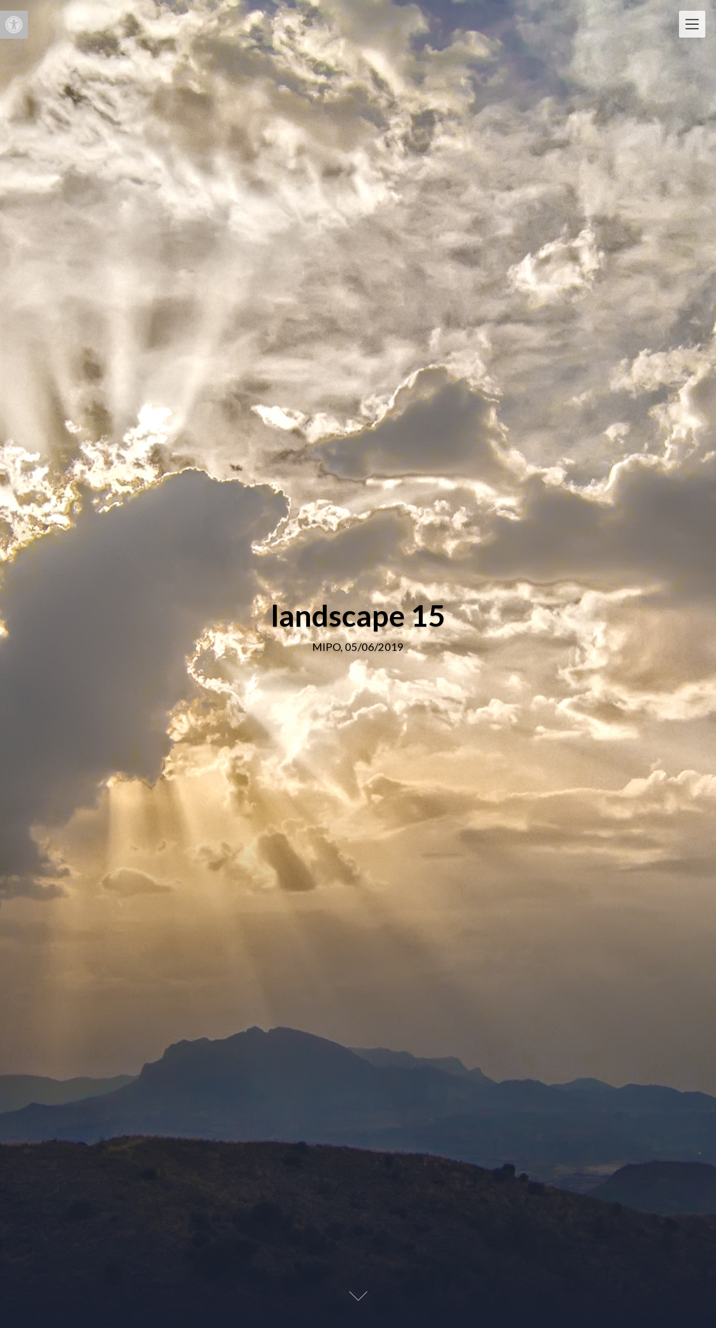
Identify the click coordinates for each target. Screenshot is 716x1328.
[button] (14, 25)
